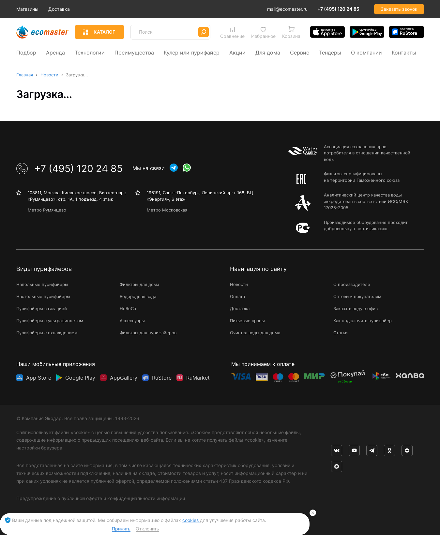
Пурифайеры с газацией (41, 308)
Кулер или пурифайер (192, 52)
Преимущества (134, 52)
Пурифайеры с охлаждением (47, 332)
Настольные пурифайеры (43, 296)
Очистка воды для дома (255, 332)
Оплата (237, 296)
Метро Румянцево (47, 209)
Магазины (56, 9)
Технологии (90, 52)
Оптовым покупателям (357, 296)
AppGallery (123, 376)
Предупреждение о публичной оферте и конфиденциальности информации (100, 498)
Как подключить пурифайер (362, 320)
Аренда (55, 52)
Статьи (340, 332)
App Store (38, 376)
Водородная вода (138, 296)
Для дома (267, 52)
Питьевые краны (247, 320)
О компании (366, 52)
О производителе (351, 284)
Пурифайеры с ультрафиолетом (49, 320)
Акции (237, 52)
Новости (239, 284)
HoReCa (128, 308)
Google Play (80, 376)
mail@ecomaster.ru (287, 9)
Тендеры (330, 52)
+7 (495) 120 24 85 (338, 9)
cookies (191, 520)
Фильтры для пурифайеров (148, 332)
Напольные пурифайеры (42, 284)
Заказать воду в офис (355, 308)
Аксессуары (132, 320)
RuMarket (198, 376)
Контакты (404, 52)
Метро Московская (167, 209)
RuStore (162, 376)
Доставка (88, 9)
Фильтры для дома (139, 284)
